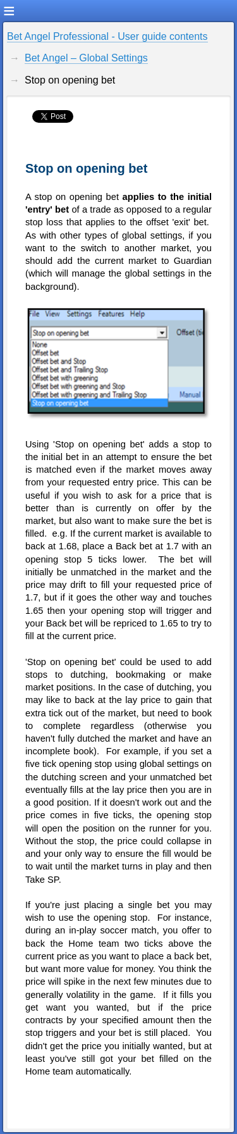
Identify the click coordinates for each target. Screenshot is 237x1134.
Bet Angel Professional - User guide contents (107, 36)
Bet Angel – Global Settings (86, 58)
